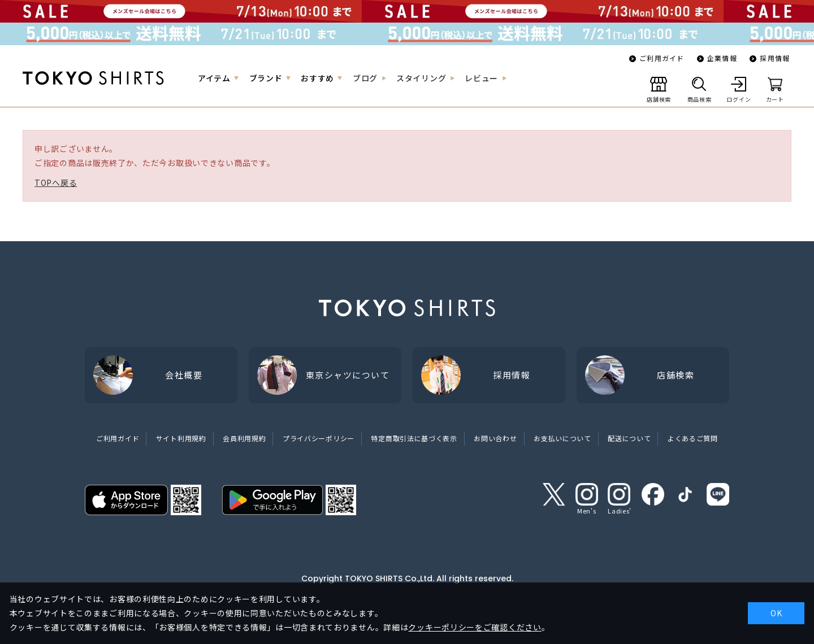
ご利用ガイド (661, 58)
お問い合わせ (495, 438)
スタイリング (421, 78)
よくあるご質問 (693, 438)
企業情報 (722, 58)
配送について (629, 438)
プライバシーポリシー (318, 438)
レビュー (481, 78)
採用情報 (775, 58)
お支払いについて (562, 438)
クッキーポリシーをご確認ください (474, 627)
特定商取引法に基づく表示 (414, 438)
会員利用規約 (244, 438)
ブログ (365, 78)
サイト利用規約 (181, 438)
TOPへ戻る (55, 182)
